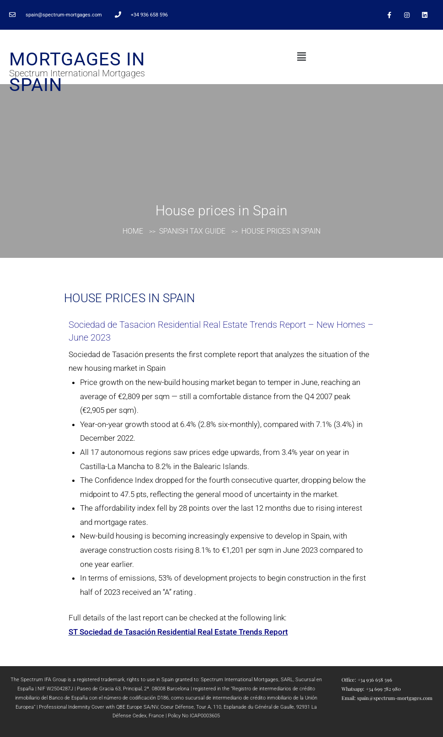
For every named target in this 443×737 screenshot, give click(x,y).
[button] (301, 56)
